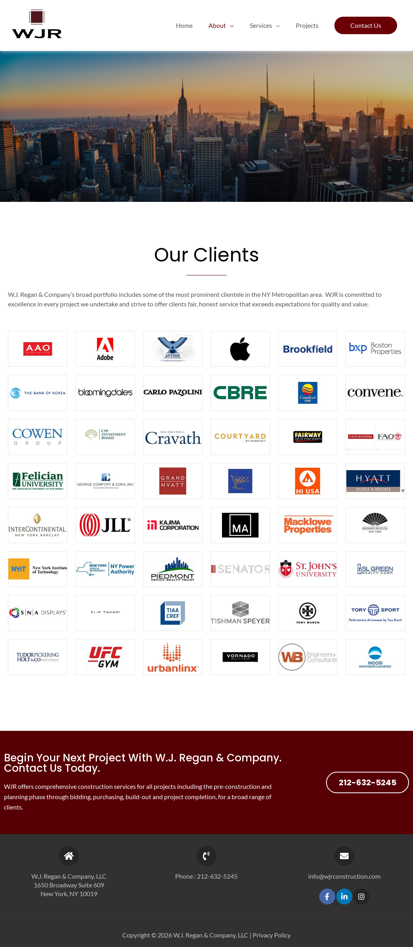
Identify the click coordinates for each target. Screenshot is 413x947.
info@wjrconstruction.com (344, 876)
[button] (365, 25)
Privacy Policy (272, 935)
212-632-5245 (217, 876)
